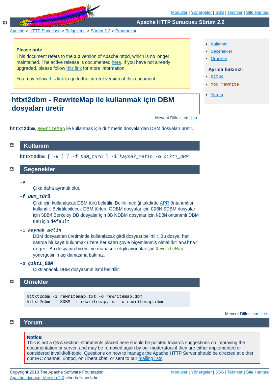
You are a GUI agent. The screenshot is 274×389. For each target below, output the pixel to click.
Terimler (234, 12)
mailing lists (150, 358)
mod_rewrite (225, 84)
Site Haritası (257, 12)
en (186, 117)
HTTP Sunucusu (45, 30)
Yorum (217, 94)
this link (74, 68)
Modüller (179, 12)
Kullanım (219, 44)
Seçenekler (221, 51)
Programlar (125, 30)
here (116, 62)
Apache (17, 30)
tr (196, 117)
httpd (217, 76)
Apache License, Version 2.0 (37, 377)
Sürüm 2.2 (100, 30)
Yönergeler (201, 12)
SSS (219, 12)
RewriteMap (51, 128)
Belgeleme (76, 30)
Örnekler (219, 58)
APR (164, 203)
